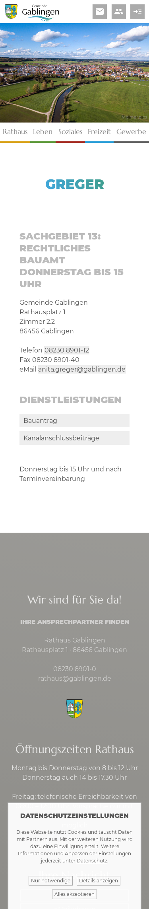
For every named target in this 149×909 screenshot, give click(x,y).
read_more (137, 11)
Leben (42, 131)
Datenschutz (92, 861)
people (119, 11)
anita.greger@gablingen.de (82, 369)
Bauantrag (40, 420)
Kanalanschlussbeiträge (61, 438)
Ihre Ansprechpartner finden (74, 621)
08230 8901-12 (67, 350)
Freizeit (99, 131)
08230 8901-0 (74, 669)
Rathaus (15, 131)
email (99, 11)
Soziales (70, 131)
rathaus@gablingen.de (74, 678)
